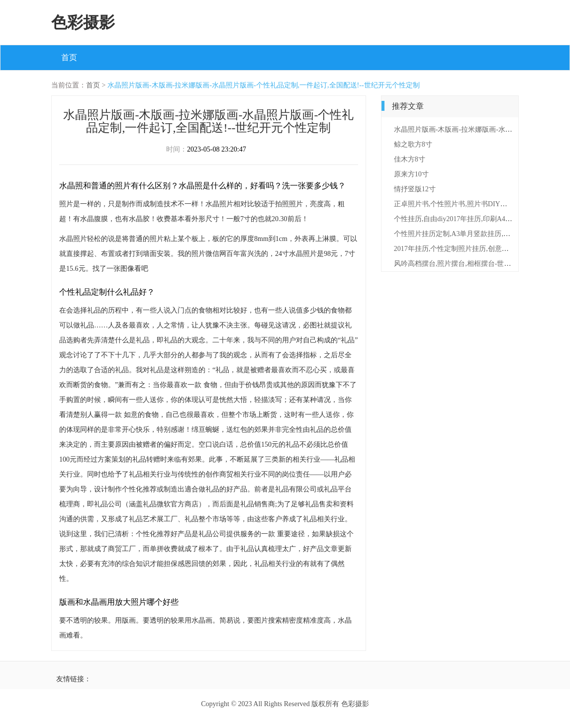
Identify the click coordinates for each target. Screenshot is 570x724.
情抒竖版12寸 (415, 189)
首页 (69, 57)
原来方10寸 (411, 174)
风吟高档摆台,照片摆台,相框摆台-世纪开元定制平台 (473, 263)
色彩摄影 (83, 22)
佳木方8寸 (409, 159)
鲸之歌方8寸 (413, 144)
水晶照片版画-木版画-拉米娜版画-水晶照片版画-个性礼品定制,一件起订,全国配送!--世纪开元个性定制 (263, 85)
